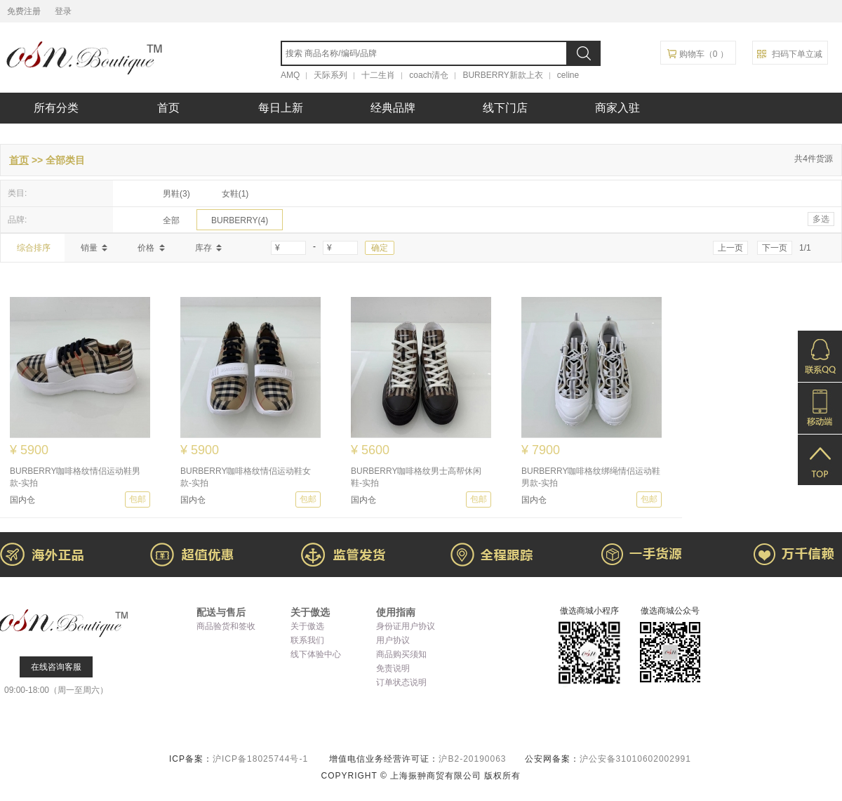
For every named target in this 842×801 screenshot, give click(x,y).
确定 (379, 248)
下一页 (774, 248)
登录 (63, 11)
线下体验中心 (315, 654)
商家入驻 (617, 108)
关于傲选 (307, 626)
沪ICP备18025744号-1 (262, 759)
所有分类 (56, 108)
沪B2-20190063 (474, 759)
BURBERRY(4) (239, 220)
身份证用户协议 (405, 626)
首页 (168, 108)
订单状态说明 (401, 682)
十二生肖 (378, 75)
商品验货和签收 (225, 626)
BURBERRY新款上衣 (502, 75)
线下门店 (505, 108)
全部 (171, 220)
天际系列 (330, 75)
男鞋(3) (176, 194)
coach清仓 (428, 75)
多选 (821, 219)
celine (568, 75)
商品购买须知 (401, 654)
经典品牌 (392, 108)
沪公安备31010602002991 (635, 759)
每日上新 (280, 108)
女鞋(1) (235, 194)
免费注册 (24, 11)
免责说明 (393, 668)
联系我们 (307, 640)
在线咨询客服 (56, 667)
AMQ (290, 75)
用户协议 (393, 640)
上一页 (730, 248)
